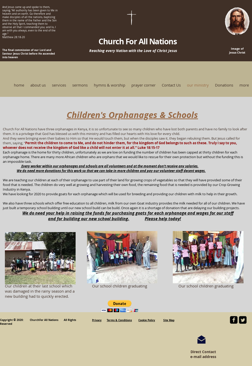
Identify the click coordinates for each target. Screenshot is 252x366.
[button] (120, 306)
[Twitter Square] (243, 320)
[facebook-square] (234, 320)
